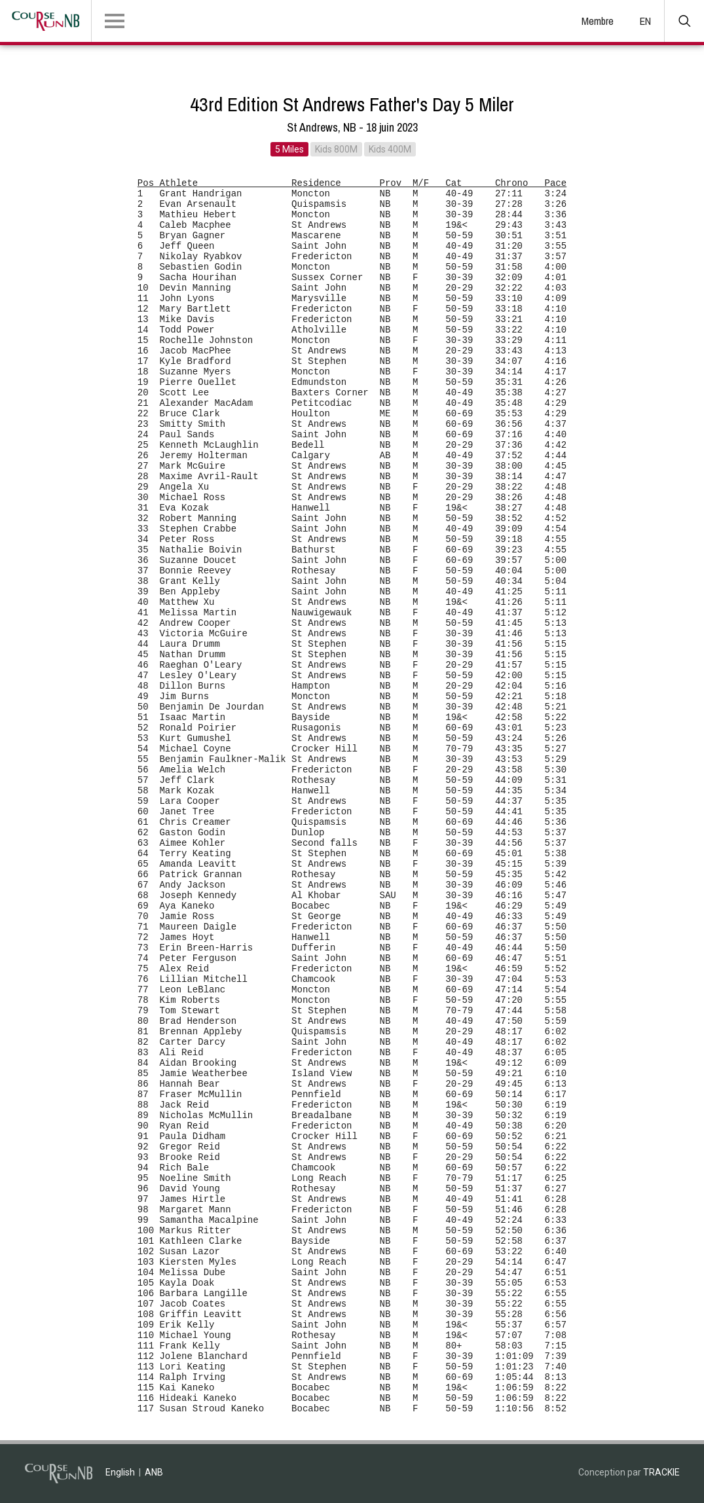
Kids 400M (390, 149)
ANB (154, 1472)
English (120, 1472)
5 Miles (289, 149)
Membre (598, 21)
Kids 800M (336, 149)
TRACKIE (661, 1472)
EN (645, 21)
